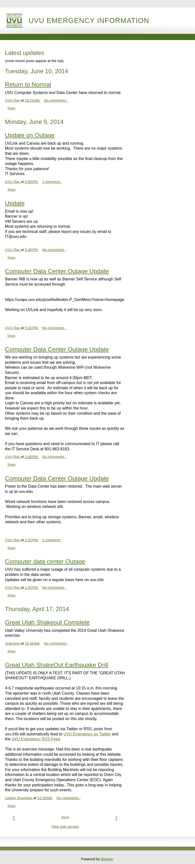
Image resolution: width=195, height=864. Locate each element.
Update (15, 203)
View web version (65, 827)
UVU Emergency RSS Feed (35, 739)
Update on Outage (30, 135)
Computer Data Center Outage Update (57, 271)
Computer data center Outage (45, 561)
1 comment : (52, 182)
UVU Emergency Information (89, 20)
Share (11, 108)
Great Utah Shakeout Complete (47, 622)
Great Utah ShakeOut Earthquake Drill (56, 664)
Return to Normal (28, 84)
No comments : (56, 100)
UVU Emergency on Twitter (87, 734)
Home (65, 817)
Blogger (107, 859)
